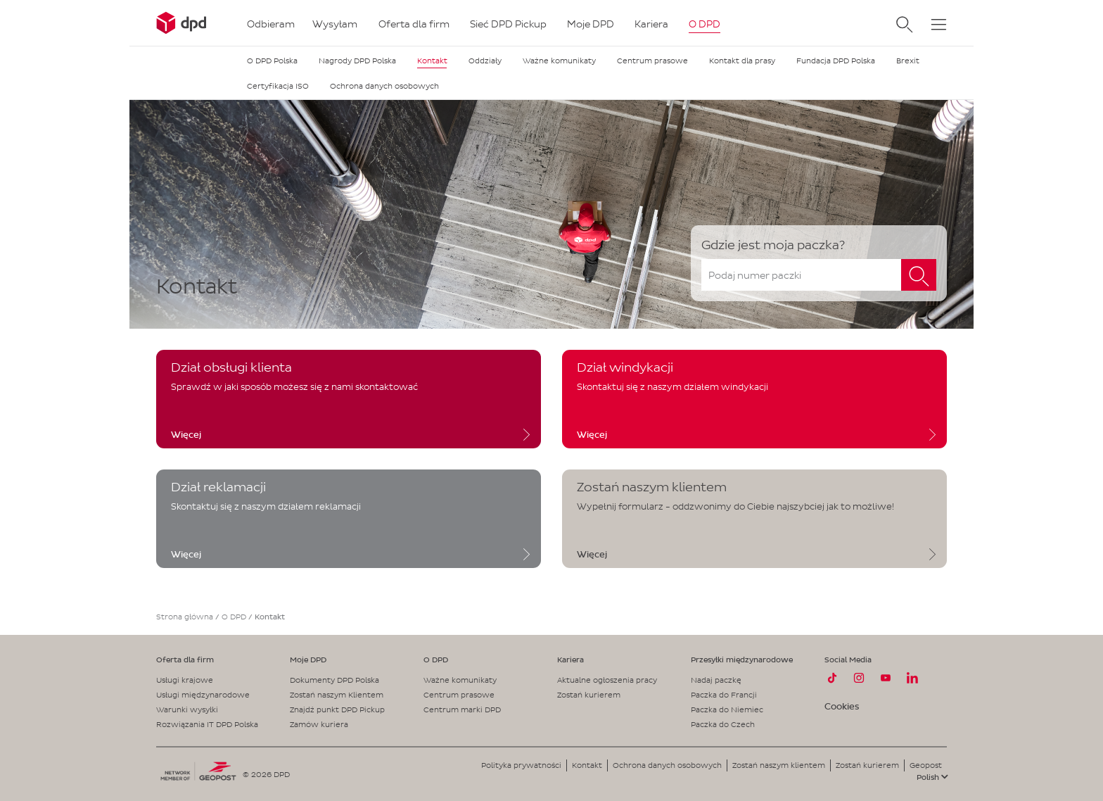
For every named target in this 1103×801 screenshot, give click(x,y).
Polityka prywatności (521, 765)
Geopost (926, 765)
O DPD (234, 617)
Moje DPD (308, 659)
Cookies (841, 706)
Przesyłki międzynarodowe (742, 659)
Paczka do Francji (724, 695)
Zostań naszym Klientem (336, 695)
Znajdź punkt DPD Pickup (337, 709)
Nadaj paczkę (716, 680)
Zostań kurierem (588, 695)
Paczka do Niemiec (727, 709)
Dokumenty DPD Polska (334, 680)
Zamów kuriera (319, 724)
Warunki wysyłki (187, 709)
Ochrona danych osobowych (667, 765)
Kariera (570, 659)
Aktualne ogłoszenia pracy (607, 680)
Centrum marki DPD (462, 709)
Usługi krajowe (184, 680)
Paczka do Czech (723, 724)
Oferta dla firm (185, 659)
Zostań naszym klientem (778, 765)
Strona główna (184, 617)
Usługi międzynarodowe (203, 695)
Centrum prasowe (459, 695)
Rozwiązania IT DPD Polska (207, 724)
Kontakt (587, 765)
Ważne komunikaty (460, 680)
